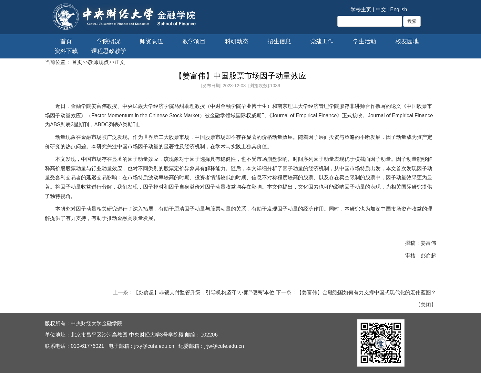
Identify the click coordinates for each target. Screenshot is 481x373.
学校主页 (361, 9)
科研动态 (236, 41)
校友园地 (407, 41)
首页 (66, 41)
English (398, 9)
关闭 (426, 304)
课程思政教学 (108, 51)
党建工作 (321, 41)
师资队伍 (151, 41)
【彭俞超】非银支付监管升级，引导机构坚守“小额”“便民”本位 (203, 292)
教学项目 (194, 41)
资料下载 (66, 51)
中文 (381, 9)
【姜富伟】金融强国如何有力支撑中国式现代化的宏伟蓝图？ (366, 292)
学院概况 (108, 41)
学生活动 (364, 41)
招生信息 (279, 41)
